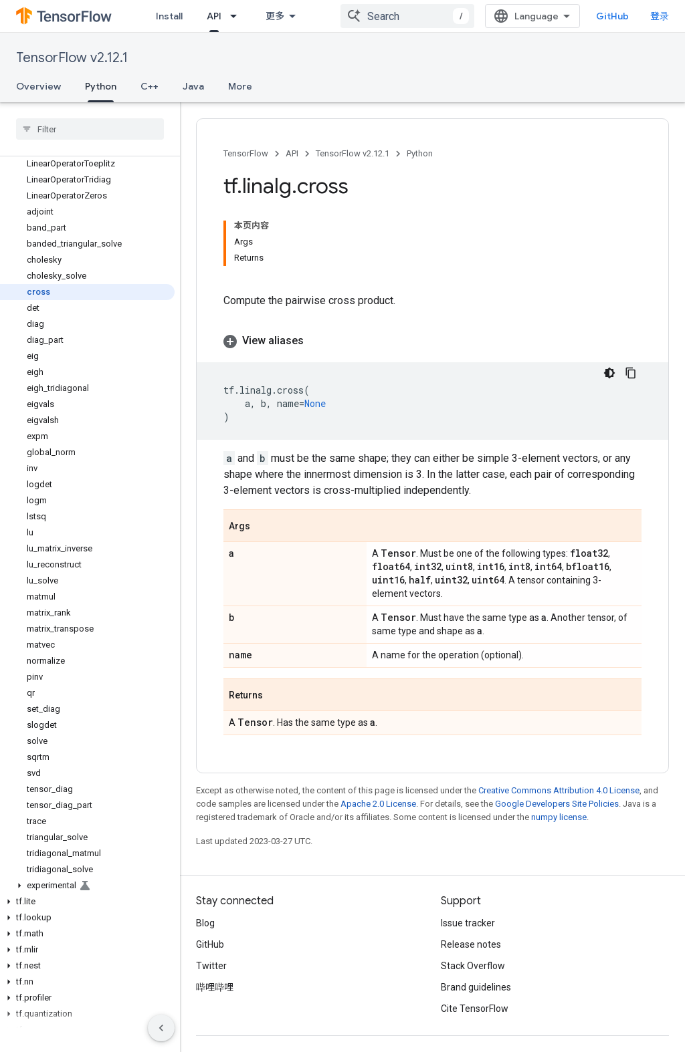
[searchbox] (90, 129)
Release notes (471, 944)
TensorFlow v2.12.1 (72, 57)
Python (420, 153)
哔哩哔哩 (214, 987)
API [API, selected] (214, 16)
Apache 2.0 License (378, 804)
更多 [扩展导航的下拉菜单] (275, 16)
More (240, 86)
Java (193, 86)
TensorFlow (245, 153)
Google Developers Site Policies (557, 804)
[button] (87, 886)
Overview (38, 86)
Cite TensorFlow (474, 1008)
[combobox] (407, 16)
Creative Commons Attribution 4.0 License (559, 790)
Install (169, 16)
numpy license (559, 817)
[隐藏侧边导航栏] (161, 1028)
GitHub (612, 16)
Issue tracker (468, 923)
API (292, 153)
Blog (205, 923)
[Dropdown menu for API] (237, 16)
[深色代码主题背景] (609, 373)
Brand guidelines (476, 987)
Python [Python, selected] (100, 86)
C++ (149, 86)
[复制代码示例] (631, 373)
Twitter (211, 965)
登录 (659, 16)
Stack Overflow (473, 965)
